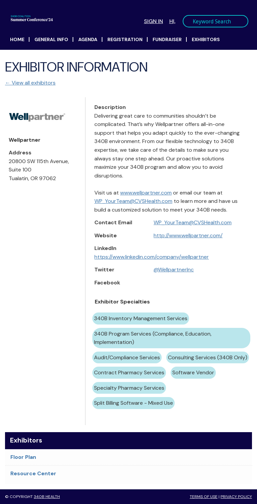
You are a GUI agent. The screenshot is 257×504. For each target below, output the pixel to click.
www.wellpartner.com (146, 192)
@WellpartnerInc (174, 269)
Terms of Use (204, 496)
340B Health (47, 496)
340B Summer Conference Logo (72, 18)
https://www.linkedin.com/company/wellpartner (151, 256)
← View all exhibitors (30, 82)
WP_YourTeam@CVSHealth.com (133, 201)
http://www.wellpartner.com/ (188, 235)
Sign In (153, 21)
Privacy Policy (236, 496)
